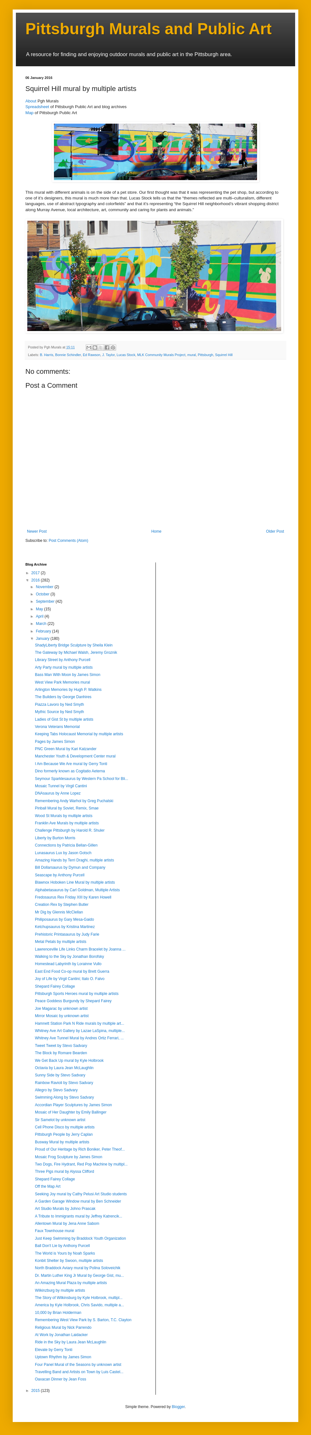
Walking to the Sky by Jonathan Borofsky (69, 956)
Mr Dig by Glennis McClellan (59, 912)
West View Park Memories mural (62, 682)
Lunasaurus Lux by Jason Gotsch (63, 853)
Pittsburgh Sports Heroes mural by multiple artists (76, 993)
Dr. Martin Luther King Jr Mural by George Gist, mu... (79, 1275)
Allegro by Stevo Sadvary (56, 1090)
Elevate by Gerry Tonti (53, 1349)
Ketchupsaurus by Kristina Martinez (65, 927)
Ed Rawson (91, 355)
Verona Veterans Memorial (57, 726)
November (45, 587)
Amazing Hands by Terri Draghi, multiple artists (74, 860)
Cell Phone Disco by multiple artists (65, 1127)
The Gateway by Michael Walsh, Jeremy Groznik (76, 652)
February (44, 631)
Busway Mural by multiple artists (62, 1142)
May (40, 609)
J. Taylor (108, 355)
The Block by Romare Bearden (61, 1053)
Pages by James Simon (55, 741)
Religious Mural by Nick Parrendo (63, 1327)
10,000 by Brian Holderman (58, 1312)
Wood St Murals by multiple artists (63, 816)
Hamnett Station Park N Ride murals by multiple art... (79, 1023)
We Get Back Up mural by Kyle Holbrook (69, 1060)
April (40, 616)
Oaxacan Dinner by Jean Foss (60, 1379)
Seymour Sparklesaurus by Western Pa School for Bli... (81, 778)
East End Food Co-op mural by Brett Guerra (72, 971)
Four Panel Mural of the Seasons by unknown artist (78, 1364)
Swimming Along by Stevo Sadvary (64, 1097)
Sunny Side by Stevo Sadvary (60, 1075)
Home (156, 531)
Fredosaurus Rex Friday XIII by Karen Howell (73, 897)
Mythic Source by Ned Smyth (59, 712)
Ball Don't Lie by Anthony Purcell (62, 1245)
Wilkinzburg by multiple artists (60, 1290)
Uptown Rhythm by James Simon (63, 1357)
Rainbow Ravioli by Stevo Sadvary (64, 1083)
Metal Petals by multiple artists (60, 941)
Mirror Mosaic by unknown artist (62, 1016)
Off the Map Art (47, 1186)
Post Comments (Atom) (68, 540)
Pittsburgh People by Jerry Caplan (64, 1134)
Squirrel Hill (224, 355)
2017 (36, 573)
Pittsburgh (205, 355)
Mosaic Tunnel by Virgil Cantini (61, 786)
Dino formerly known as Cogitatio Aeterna (70, 771)
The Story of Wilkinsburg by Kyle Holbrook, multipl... (78, 1297)
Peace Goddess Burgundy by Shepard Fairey (73, 1001)
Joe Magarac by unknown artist (61, 1008)
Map (29, 112)
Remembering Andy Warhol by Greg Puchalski (74, 801)
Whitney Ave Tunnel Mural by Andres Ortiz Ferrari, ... (79, 1038)
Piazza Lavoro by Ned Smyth (59, 704)
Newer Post (37, 531)
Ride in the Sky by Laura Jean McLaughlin (70, 1342)
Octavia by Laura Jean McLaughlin (64, 1068)
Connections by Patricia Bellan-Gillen (66, 845)
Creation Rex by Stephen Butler (62, 904)
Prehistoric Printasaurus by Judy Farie (67, 934)
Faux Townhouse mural (54, 1231)
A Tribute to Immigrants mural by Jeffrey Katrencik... (78, 1216)
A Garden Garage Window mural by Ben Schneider (78, 1201)
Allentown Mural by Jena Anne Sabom (67, 1223)
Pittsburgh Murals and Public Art (148, 29)
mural (191, 355)
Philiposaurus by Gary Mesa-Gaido (64, 919)
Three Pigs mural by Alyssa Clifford (64, 1171)
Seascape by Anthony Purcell (59, 875)
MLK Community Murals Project (161, 355)
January (43, 638)
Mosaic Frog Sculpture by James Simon (68, 1157)
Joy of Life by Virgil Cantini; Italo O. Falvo (69, 979)
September (46, 601)
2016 (36, 580)
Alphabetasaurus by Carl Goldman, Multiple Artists (77, 890)
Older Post (275, 531)
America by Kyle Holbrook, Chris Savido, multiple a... (79, 1305)
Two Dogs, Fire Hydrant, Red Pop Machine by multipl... (81, 1164)
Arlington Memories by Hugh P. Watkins (68, 689)
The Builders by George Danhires (63, 697)
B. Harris (46, 355)
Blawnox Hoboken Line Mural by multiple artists (75, 882)
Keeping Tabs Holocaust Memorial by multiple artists (79, 734)
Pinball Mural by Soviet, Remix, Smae (67, 808)
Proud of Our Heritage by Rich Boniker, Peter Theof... (80, 1149)
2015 (36, 1390)
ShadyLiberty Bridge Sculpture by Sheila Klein (74, 645)
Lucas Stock (126, 355)
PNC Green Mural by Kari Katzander (65, 749)
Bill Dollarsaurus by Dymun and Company (70, 867)
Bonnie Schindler (68, 355)
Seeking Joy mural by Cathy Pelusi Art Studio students (81, 1194)
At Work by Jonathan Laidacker (61, 1335)
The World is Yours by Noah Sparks (65, 1253)
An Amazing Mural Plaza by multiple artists (71, 1283)
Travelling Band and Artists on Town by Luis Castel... (79, 1372)
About (30, 101)
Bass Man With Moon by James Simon (67, 674)
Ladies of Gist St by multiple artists (64, 719)
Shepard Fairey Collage (55, 986)
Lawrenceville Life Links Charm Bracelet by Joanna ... (80, 949)
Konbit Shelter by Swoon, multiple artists (69, 1260)
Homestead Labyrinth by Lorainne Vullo (68, 964)
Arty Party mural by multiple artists (64, 667)
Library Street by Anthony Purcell (62, 660)
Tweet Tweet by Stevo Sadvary (61, 1045)
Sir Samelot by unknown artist (60, 1120)
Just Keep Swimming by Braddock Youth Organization (80, 1238)
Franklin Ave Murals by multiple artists (67, 823)
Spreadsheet (37, 106)
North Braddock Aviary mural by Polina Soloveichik (77, 1268)
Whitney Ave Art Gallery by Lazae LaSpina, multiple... (80, 1031)
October (43, 594)
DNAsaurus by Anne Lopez (58, 793)
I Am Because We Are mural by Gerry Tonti (71, 764)
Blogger (178, 1407)
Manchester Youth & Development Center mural (75, 756)
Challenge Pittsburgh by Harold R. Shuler (69, 830)
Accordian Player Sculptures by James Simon (73, 1105)
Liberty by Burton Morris (55, 838)
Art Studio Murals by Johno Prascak (65, 1208)
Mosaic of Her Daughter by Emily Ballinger (70, 1112)
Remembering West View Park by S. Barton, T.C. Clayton (83, 1320)
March (42, 623)
